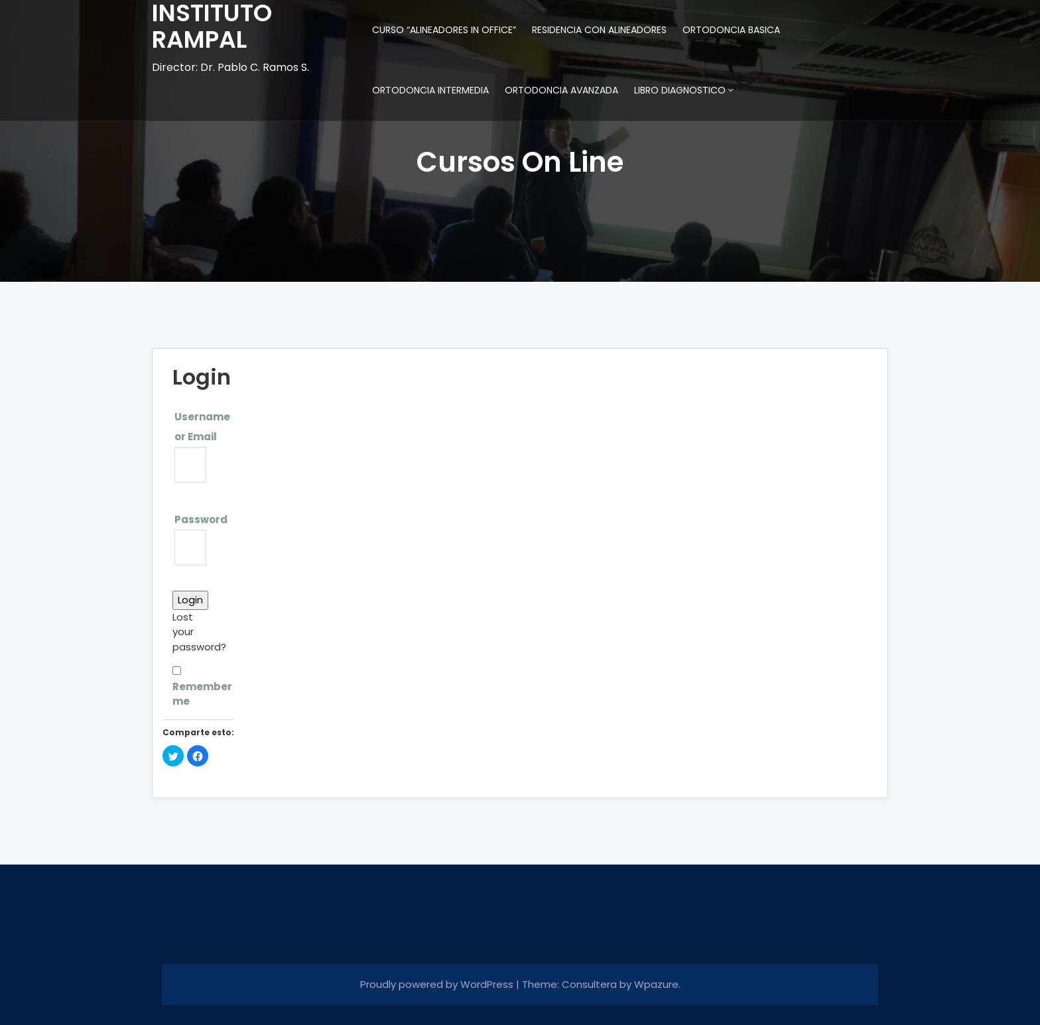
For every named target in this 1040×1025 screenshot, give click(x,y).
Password (201, 519)
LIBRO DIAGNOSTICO (680, 90)
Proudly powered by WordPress (438, 984)
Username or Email (202, 427)
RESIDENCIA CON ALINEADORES (599, 29)
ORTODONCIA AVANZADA (561, 90)
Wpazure (656, 984)
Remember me (192, 687)
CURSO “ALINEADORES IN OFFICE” (444, 29)
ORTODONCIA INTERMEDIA (430, 90)
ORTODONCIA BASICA (731, 29)
